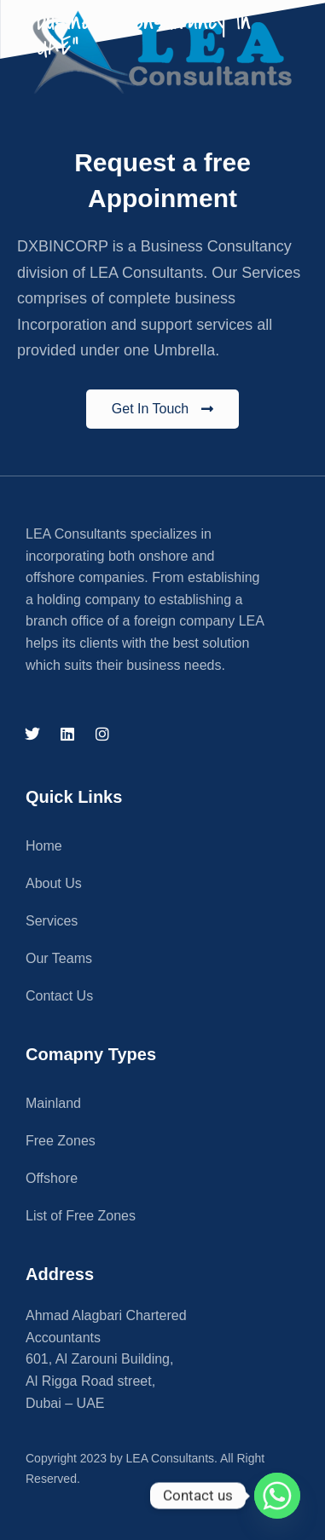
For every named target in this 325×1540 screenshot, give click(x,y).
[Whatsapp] (277, 1496)
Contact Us (59, 996)
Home (44, 846)
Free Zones (61, 1140)
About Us (54, 883)
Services (52, 921)
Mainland (53, 1103)
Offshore (52, 1178)
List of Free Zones (81, 1215)
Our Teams (59, 958)
